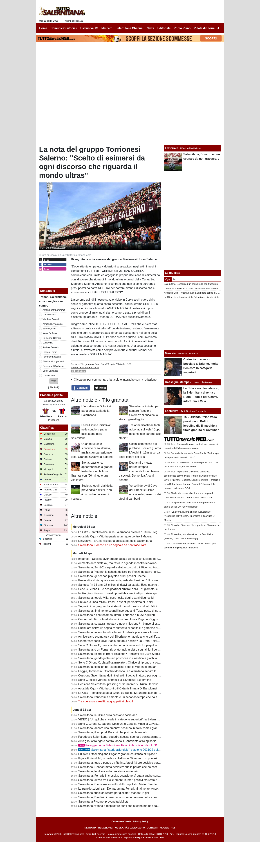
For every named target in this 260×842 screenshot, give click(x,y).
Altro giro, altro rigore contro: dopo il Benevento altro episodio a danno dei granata (130, 741)
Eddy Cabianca (50, 370)
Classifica (47, 427)
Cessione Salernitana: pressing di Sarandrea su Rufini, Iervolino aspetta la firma (129, 684)
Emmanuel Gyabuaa (53, 366)
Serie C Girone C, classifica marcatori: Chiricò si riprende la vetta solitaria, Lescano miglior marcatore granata (148, 662)
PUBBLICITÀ (121, 827)
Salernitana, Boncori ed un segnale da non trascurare (112, 545)
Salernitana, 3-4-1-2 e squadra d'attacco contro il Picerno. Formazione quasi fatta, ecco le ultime (139, 567)
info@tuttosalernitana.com (149, 837)
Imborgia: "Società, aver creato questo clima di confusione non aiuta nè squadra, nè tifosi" (135, 558)
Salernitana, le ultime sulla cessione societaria (107, 715)
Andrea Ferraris (51, 347)
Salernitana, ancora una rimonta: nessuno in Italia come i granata (120, 728)
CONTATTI (152, 827)
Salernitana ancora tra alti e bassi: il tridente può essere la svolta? (120, 632)
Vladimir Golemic (51, 319)
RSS (173, 827)
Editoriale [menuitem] (164, 28)
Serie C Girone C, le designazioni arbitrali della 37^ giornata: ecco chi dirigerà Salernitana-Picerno (140, 589)
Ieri (174, 279)
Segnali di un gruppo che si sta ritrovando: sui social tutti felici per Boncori (125, 606)
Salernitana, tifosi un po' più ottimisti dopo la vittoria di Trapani (117, 666)
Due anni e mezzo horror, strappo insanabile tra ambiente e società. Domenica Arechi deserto (139, 471)
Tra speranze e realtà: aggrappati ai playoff (105, 701)
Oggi (167, 279)
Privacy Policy (141, 821)
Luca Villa (48, 342)
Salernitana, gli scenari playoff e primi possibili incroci (112, 576)
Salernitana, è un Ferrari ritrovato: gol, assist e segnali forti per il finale (123, 649)
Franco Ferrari (50, 352)
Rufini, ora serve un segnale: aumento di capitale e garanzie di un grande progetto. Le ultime (137, 627)
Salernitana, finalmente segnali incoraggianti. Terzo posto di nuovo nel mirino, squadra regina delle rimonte (146, 610)
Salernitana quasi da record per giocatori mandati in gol (113, 792)
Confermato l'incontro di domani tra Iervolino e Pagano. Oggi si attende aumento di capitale (136, 619)
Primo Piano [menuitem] (182, 28)
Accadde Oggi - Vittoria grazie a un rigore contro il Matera (115, 536)
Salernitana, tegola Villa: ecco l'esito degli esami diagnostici (116, 597)
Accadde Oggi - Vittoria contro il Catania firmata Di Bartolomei (117, 688)
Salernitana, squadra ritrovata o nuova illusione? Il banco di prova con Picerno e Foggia (134, 623)
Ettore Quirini (49, 328)
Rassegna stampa (177, 382)
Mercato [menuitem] (106, 28)
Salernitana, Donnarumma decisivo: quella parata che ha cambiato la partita (126, 767)
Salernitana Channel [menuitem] (129, 28)
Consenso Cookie (121, 821)
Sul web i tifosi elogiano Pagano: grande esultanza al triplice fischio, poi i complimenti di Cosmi (138, 754)
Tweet (100, 388)
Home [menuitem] (43, 28)
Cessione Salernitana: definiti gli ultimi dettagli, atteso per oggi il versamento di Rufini (132, 675)
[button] (54, 381)
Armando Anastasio (53, 324)
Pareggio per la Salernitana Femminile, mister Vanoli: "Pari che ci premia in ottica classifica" (140, 745)
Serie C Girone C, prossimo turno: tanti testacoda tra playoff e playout (122, 645)
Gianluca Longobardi (53, 361)
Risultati (54, 387)
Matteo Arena (49, 314)
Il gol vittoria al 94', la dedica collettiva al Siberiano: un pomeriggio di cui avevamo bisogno (135, 758)
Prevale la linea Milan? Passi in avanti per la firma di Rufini (115, 602)
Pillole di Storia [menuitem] (204, 28)
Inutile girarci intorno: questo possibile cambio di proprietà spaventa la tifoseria (128, 593)
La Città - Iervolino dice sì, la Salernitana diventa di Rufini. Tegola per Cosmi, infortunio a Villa (137, 532)
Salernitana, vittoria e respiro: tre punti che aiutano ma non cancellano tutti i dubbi (130, 805)
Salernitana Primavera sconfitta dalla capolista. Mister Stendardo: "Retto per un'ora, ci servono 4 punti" (143, 784)
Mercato (170, 353)
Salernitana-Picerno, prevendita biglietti (103, 801)
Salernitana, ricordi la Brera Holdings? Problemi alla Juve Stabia (119, 653)
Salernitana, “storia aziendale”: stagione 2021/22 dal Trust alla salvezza (130, 749)
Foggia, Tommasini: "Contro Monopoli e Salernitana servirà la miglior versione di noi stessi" (136, 671)
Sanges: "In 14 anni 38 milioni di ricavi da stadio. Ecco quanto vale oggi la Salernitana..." (134, 584)
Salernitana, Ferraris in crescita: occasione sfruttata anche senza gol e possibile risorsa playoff (138, 775)
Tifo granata (86, 364)
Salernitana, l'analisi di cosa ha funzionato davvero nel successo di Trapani (126, 797)
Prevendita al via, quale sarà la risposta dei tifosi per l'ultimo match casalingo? (128, 580)
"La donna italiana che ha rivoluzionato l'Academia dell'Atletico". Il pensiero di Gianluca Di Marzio (189, 515)
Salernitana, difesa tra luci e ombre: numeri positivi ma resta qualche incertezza (129, 779)
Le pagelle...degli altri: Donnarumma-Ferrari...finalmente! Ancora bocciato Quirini (129, 788)
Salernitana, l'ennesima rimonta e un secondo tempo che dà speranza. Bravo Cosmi (132, 697)
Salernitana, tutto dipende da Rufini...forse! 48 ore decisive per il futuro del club (128, 762)
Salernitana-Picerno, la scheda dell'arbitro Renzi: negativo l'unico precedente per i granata (135, 571)
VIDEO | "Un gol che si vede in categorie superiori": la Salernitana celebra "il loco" (130, 719)
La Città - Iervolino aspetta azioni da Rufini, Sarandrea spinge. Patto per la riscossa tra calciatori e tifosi (144, 692)
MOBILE (164, 827)
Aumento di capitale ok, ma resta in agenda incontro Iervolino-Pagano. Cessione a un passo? (137, 563)
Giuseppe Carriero (52, 338)
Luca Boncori (49, 375)
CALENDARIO (137, 827)
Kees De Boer (50, 333)
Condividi (80, 388)
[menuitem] (218, 28)
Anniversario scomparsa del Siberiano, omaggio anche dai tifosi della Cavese (127, 636)
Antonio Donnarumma (54, 310)
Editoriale (171, 148)
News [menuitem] (150, 28)
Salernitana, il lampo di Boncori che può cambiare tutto (113, 732)
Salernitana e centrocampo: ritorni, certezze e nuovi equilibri (116, 615)
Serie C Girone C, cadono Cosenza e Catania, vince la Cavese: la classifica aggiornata (133, 723)
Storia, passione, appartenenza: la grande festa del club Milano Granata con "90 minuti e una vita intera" (92, 471)
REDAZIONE (105, 827)
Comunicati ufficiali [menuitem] (64, 28)
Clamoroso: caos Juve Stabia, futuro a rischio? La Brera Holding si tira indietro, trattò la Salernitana (141, 640)
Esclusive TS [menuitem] (89, 28)
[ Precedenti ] (53, 420)
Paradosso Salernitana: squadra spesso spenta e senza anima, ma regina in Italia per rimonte (138, 736)
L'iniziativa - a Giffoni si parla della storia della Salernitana (96, 411)
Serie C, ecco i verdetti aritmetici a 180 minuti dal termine (114, 679)
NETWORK (90, 827)
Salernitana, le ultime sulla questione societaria (108, 771)
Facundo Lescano (52, 356)
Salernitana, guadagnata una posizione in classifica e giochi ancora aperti (125, 658)
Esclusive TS (174, 410)
